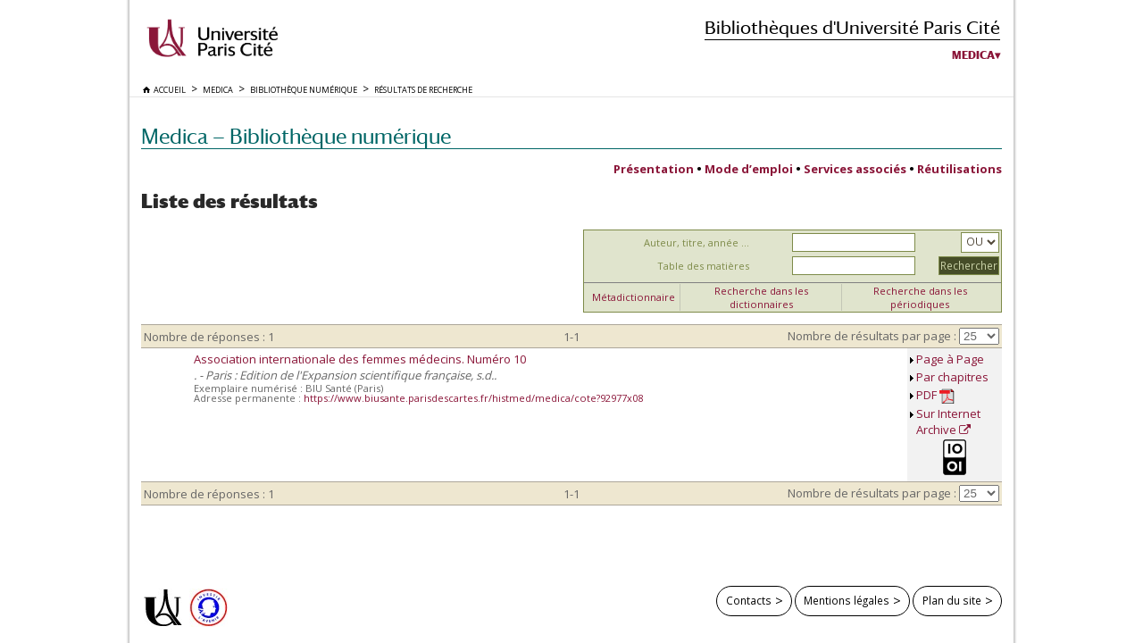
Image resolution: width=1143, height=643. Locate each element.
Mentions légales (846, 600)
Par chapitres (952, 377)
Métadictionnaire (633, 297)
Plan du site (951, 600)
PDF (935, 395)
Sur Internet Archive (948, 421)
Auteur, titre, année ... (696, 242)
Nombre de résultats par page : (872, 336)
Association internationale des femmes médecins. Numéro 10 (360, 359)
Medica (973, 55)
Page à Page (950, 359)
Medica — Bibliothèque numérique (296, 136)
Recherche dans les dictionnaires (761, 297)
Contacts (749, 600)
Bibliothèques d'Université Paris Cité (852, 27)
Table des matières (703, 265)
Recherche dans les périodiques (920, 297)
